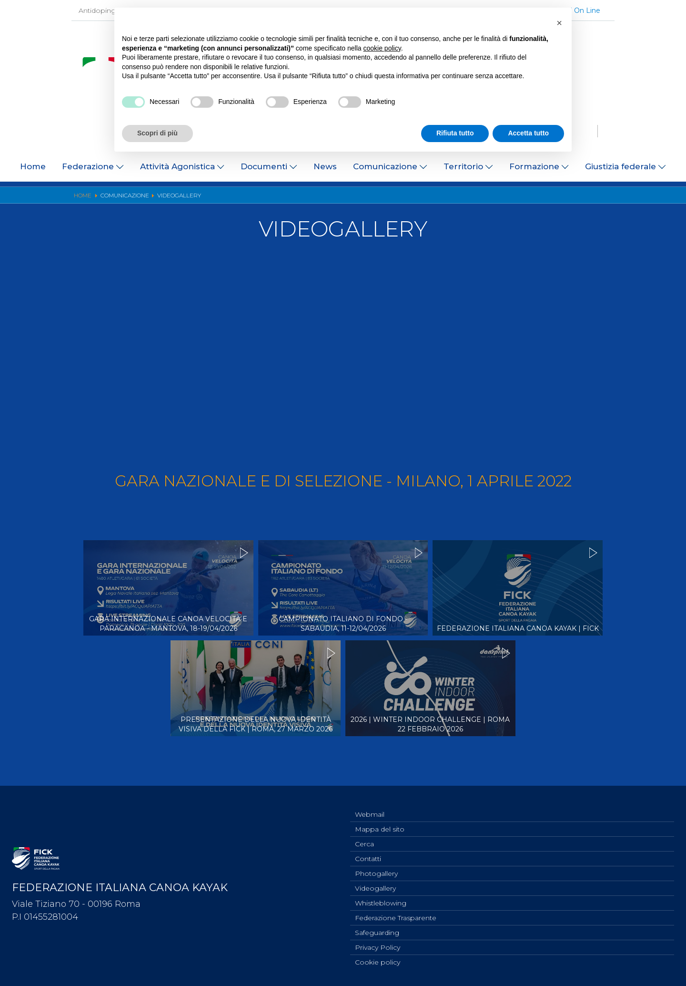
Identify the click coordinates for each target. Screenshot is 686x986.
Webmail (369, 804)
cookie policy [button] (382, 48)
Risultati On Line (429, 197)
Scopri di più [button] (157, 133)
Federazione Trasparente (395, 914)
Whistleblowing (380, 898)
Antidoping (97, 10)
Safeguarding (377, 930)
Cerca (364, 836)
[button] (559, 23)
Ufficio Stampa (255, 197)
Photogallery (313, 197)
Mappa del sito (379, 820)
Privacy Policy (377, 946)
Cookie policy (377, 961)
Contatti (368, 851)
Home (33, 166)
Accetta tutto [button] (528, 133)
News (325, 166)
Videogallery (368, 197)
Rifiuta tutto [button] (455, 133)
